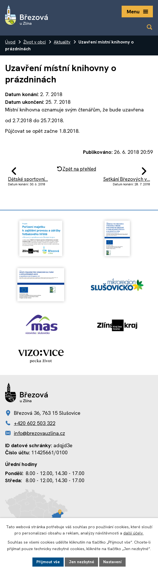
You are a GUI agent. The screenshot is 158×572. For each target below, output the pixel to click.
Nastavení (112, 561)
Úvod (10, 42)
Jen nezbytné (81, 561)
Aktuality (62, 42)
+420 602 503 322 (34, 423)
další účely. (133, 533)
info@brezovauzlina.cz (39, 433)
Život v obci (34, 42)
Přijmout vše (48, 561)
